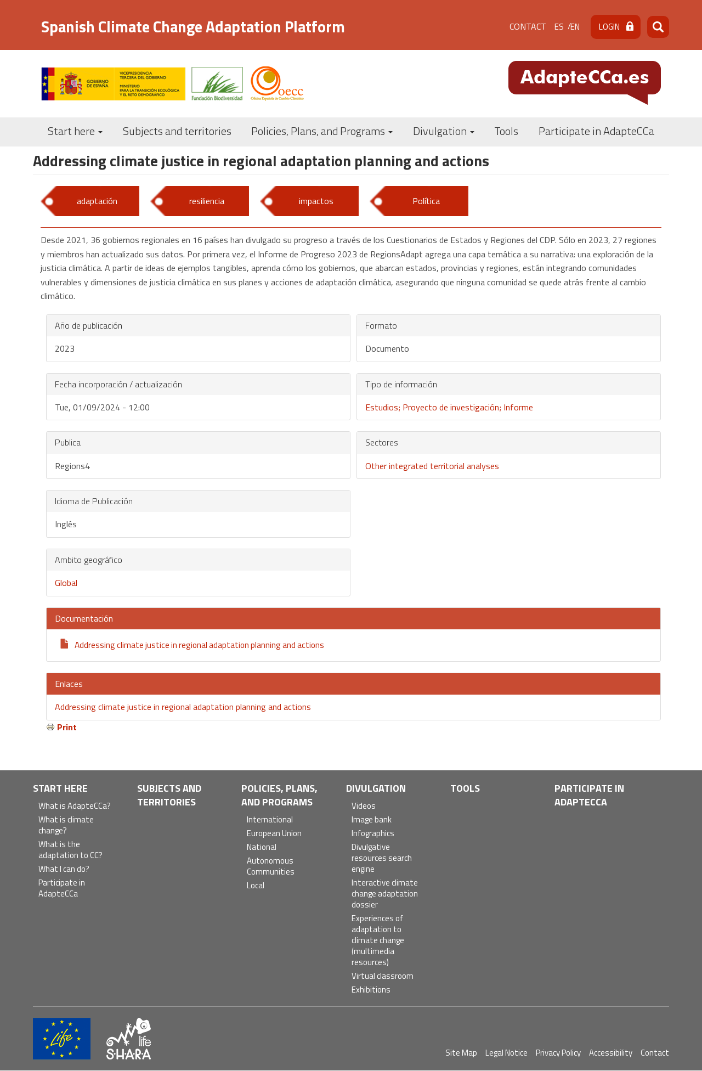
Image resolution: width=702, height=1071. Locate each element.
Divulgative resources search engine (382, 858)
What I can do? (63, 869)
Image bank (372, 820)
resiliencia (206, 200)
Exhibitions (371, 990)
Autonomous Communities (271, 866)
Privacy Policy (558, 1052)
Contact (527, 26)
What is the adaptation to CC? (70, 850)
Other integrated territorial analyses (432, 465)
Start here (75, 130)
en (575, 26)
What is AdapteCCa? (74, 806)
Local (255, 886)
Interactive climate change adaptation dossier (385, 894)
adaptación (97, 200)
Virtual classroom (383, 976)
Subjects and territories (177, 130)
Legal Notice (506, 1052)
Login (609, 26)
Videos (364, 806)
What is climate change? (66, 825)
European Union (274, 833)
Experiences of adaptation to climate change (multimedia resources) (378, 940)
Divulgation (443, 130)
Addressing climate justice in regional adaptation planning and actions (199, 644)
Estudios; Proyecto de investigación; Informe (449, 407)
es (559, 26)
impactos (316, 200)
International (270, 820)
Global (66, 582)
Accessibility (610, 1052)
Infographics (373, 833)
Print (67, 727)
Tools (506, 130)
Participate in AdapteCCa (596, 130)
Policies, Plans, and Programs (322, 130)
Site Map (461, 1052)
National (261, 847)
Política (426, 200)
